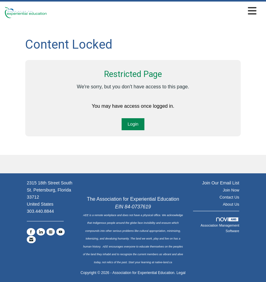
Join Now (231, 190)
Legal (180, 273)
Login (132, 124)
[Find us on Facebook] (31, 232)
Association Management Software (219, 225)
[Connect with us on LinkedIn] (41, 232)
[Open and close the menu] (153, 11)
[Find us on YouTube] (60, 232)
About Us (231, 204)
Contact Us (229, 197)
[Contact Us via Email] (31, 239)
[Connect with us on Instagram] (50, 232)
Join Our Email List (220, 182)
